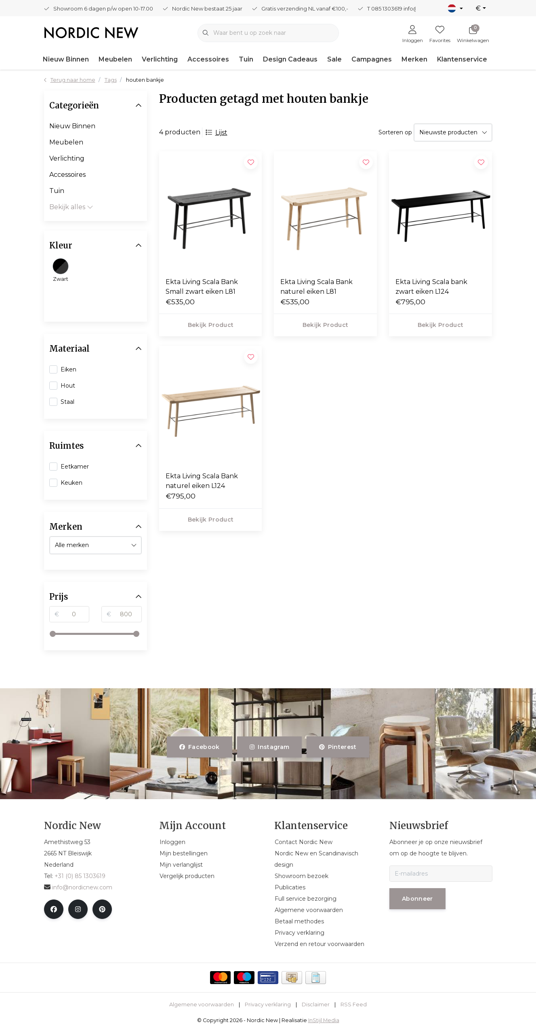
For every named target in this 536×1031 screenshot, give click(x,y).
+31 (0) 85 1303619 (80, 876)
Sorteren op (395, 132)
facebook (199, 747)
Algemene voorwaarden (201, 1004)
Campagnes (371, 59)
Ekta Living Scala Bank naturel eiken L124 (202, 481)
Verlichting (160, 59)
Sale (334, 59)
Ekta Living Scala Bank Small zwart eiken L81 (202, 286)
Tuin (246, 59)
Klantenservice (462, 59)
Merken (414, 59)
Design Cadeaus (290, 59)
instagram (269, 747)
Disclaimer (316, 1004)
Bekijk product (210, 325)
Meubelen (115, 59)
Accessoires (208, 59)
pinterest (338, 747)
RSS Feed (354, 1004)
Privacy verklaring (268, 1004)
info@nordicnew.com (78, 887)
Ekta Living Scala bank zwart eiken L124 (431, 286)
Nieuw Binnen (66, 59)
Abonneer (417, 898)
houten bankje (145, 80)
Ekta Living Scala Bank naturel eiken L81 (316, 286)
